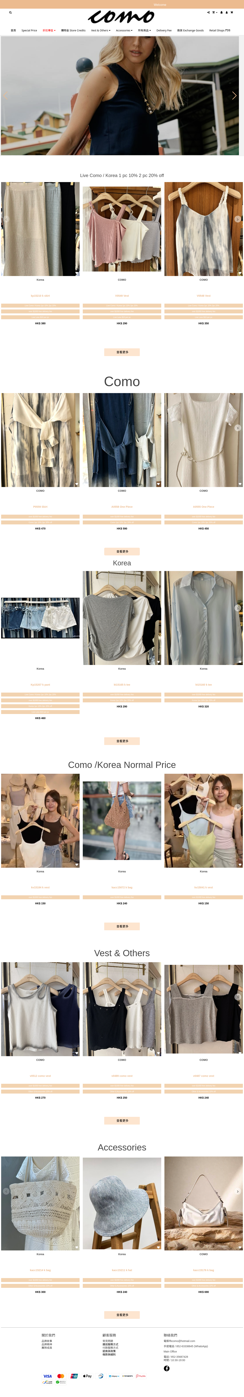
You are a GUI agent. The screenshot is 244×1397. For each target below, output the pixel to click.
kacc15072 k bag (122, 887)
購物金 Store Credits (73, 30)
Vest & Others (100, 30)
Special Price (29, 30)
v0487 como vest (203, 1075)
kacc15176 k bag (203, 1270)
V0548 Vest (204, 295)
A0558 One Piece (122, 506)
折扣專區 (49, 30)
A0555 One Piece (203, 506)
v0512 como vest (40, 1075)
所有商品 (144, 30)
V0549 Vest (122, 295)
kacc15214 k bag (40, 1270)
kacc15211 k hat (122, 1270)
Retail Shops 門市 (219, 30)
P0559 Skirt (40, 506)
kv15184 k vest (40, 887)
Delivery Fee (164, 30)
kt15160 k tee (203, 684)
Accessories (124, 30)
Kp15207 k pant (40, 684)
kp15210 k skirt (40, 295)
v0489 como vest (121, 1075)
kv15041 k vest (203, 887)
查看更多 (122, 352)
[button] (5, 96)
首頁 (13, 30)
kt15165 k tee (122, 684)
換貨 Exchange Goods (190, 30)
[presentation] (6, 219)
